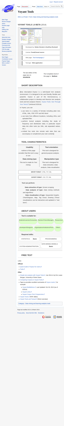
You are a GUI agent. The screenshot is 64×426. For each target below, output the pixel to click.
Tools (21, 269)
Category (21, 303)
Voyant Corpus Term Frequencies (32, 294)
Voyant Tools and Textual (28, 299)
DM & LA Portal (23, 17)
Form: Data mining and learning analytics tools (43, 17)
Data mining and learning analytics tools (37, 303)
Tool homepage (38, 57)
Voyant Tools (24, 297)
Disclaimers (41, 313)
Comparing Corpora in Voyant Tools (31, 280)
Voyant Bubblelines (28, 287)
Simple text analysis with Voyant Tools (32, 275)
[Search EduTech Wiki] (56, 6)
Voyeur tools (50, 282)
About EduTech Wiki (31, 313)
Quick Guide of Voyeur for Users (30, 267)
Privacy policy (21, 313)
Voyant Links (26, 292)
